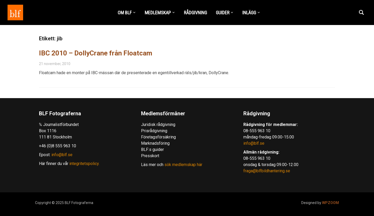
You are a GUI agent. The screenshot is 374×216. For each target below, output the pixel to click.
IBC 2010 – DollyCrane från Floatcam (95, 53)
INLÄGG (249, 12)
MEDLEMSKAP (158, 12)
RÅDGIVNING (195, 12)
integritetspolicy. (84, 163)
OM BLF (125, 12)
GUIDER (222, 12)
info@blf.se (61, 154)
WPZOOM (330, 203)
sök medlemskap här (182, 164)
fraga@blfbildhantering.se (266, 170)
